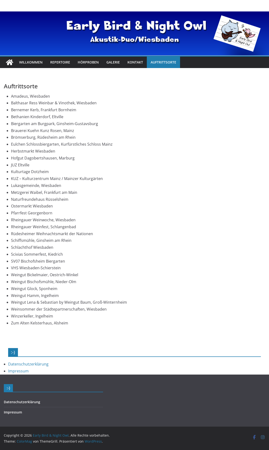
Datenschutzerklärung (28, 364)
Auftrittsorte (163, 62)
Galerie (113, 62)
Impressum (18, 371)
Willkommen (31, 62)
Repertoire (60, 62)
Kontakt (135, 62)
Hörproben (88, 62)
